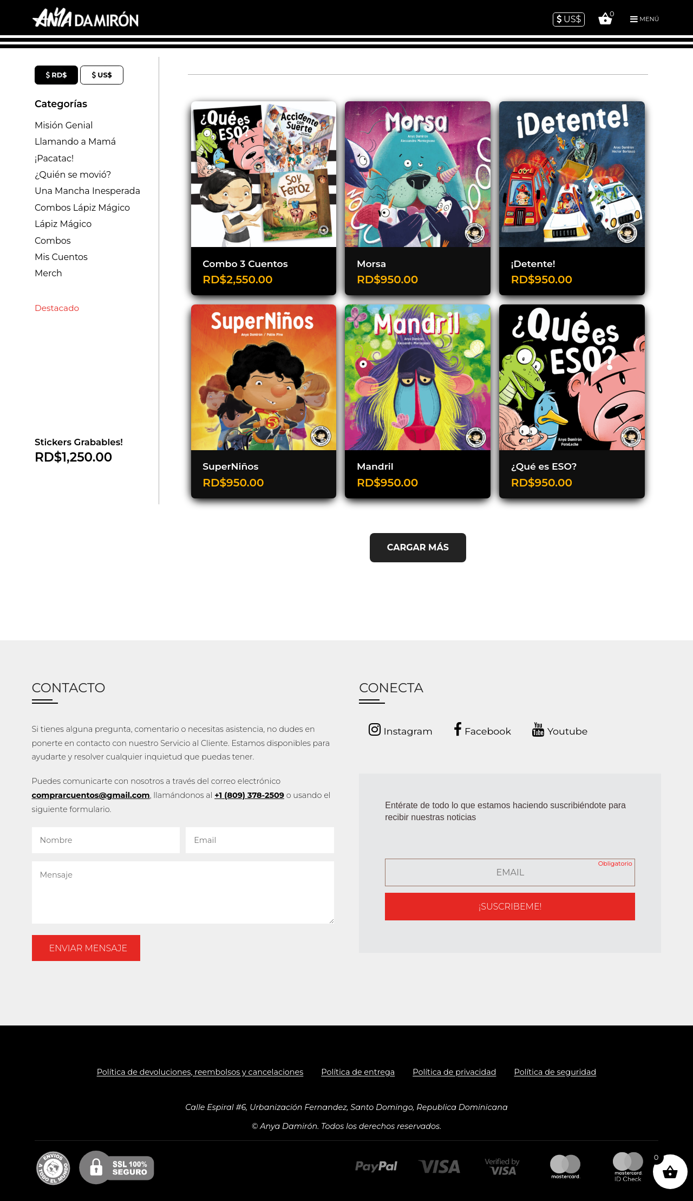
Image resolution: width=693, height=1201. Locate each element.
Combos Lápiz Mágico (82, 208)
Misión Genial (64, 125)
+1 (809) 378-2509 (249, 795)
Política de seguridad (555, 1072)
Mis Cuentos (61, 257)
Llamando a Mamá (75, 142)
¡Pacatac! (54, 158)
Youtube (559, 730)
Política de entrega (358, 1072)
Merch (48, 273)
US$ (569, 19)
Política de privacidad (454, 1072)
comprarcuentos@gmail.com (91, 795)
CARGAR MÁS (418, 547)
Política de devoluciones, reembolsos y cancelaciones (200, 1072)
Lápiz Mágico (63, 224)
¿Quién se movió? (73, 175)
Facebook (482, 730)
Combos (53, 241)
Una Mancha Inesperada (87, 191)
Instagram (401, 730)
